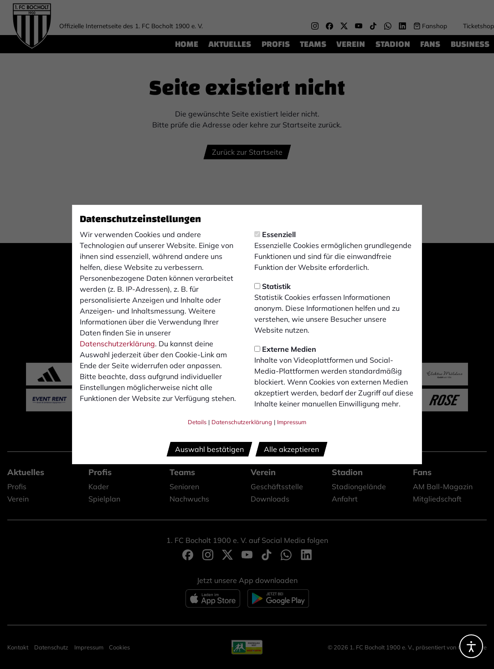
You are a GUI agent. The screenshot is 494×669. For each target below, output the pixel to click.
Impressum (291, 422)
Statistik (272, 286)
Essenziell (275, 234)
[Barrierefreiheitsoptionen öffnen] (471, 646)
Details (197, 422)
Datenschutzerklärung (117, 343)
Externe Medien (285, 349)
